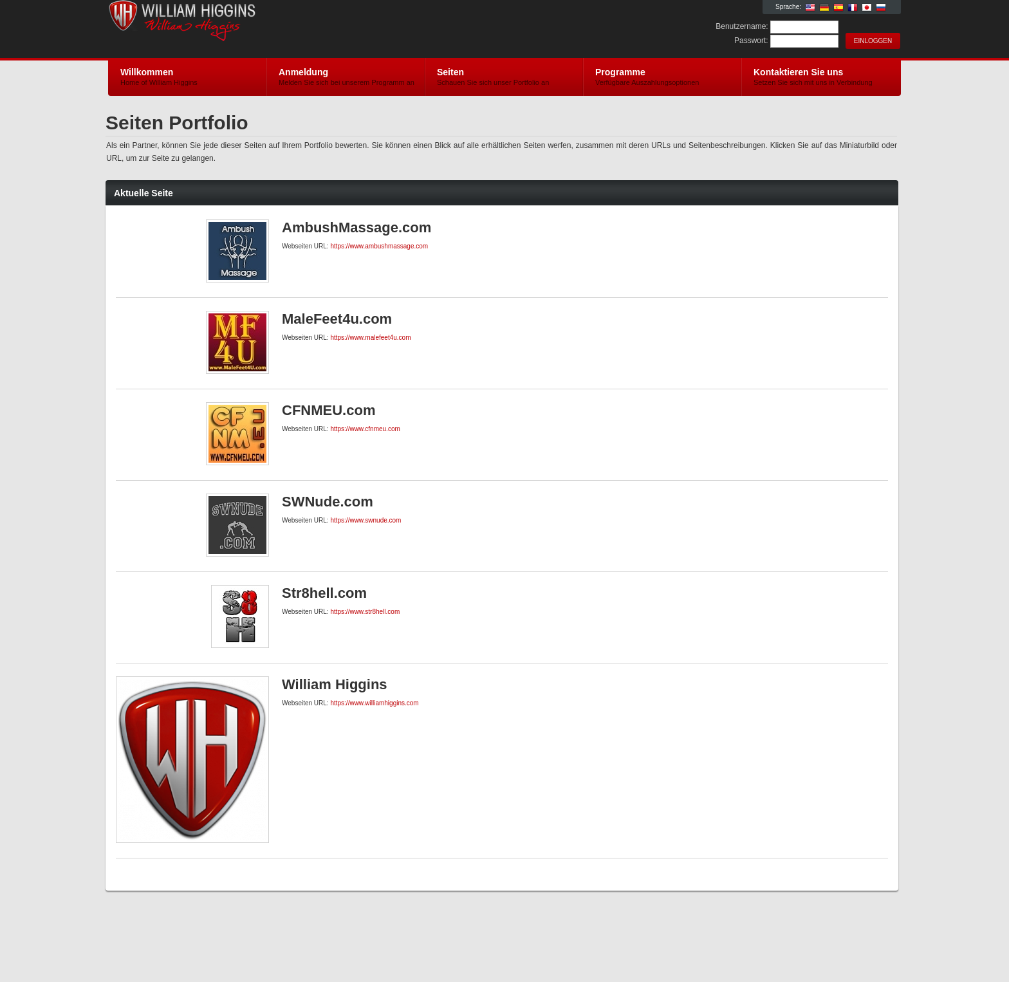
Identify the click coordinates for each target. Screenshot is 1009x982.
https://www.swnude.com (365, 520)
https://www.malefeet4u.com (370, 337)
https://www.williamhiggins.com (374, 703)
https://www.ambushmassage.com (379, 246)
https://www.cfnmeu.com (365, 428)
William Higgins (261, 30)
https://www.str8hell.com (365, 611)
